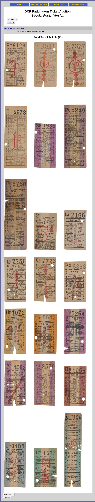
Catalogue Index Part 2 (39, 4)
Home (19, 4)
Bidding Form (59, 4)
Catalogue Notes (78, 4)
